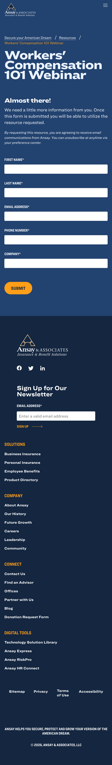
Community (15, 548)
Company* (12, 254)
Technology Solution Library (30, 642)
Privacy (41, 691)
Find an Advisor (19, 582)
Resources (67, 37)
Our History (15, 514)
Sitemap (17, 691)
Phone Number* (16, 230)
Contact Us (14, 574)
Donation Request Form (26, 617)
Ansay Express (18, 651)
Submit (18, 288)
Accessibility (91, 691)
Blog (8, 608)
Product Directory (21, 480)
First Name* (14, 159)
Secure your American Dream (27, 37)
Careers (11, 531)
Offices (11, 591)
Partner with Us (19, 599)
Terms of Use (63, 692)
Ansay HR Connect (21, 668)
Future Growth (18, 522)
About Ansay (16, 505)
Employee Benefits (22, 471)
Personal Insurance (22, 462)
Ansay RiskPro (18, 659)
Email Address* (16, 206)
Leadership (14, 539)
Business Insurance (22, 454)
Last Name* (13, 183)
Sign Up (22, 426)
